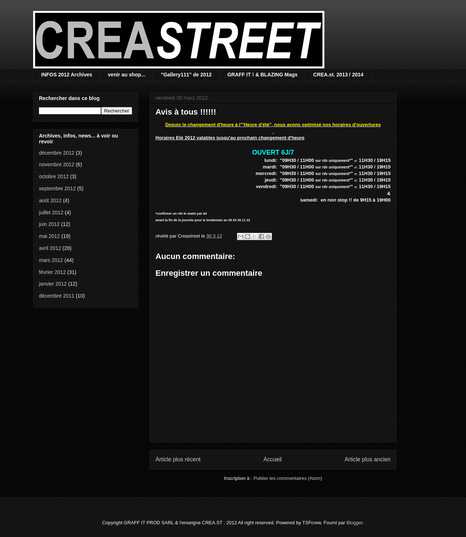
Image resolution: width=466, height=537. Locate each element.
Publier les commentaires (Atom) (287, 478)
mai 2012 (49, 236)
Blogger (355, 522)
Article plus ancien (367, 459)
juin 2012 (49, 224)
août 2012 (50, 200)
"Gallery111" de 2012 (186, 74)
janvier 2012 (53, 284)
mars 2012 (51, 260)
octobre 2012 (54, 176)
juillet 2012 (51, 212)
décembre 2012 (56, 153)
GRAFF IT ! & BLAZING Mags (262, 74)
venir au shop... (126, 74)
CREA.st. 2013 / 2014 (338, 74)
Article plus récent (178, 459)
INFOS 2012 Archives (66, 74)
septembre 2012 (57, 188)
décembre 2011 (56, 296)
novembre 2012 (56, 164)
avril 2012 (50, 248)
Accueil (273, 459)
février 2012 (52, 272)
